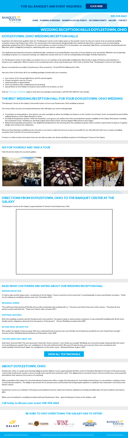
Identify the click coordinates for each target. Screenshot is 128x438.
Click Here (96, 6)
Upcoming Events (97, 20)
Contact (122, 20)
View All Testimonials (64, 354)
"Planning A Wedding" (17, 92)
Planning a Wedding (50, 20)
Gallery (112, 20)
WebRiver (121, 435)
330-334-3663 (50, 402)
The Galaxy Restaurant (21, 435)
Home (35, 20)
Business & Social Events (74, 20)
